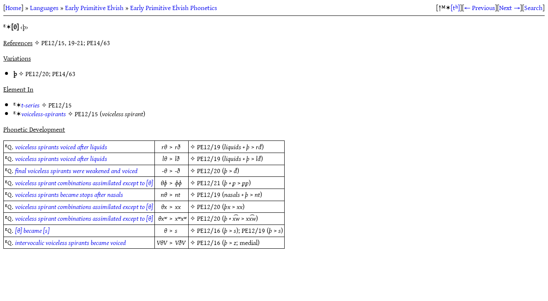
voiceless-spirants (43, 114)
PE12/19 (208, 147)
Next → (509, 7)
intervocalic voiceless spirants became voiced (70, 242)
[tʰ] (455, 7)
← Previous (479, 7)
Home (13, 7)
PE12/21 (208, 183)
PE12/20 (37, 73)
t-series (30, 105)
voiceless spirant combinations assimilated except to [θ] (84, 183)
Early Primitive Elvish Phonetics (173, 7)
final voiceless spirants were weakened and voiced (76, 170)
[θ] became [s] (32, 230)
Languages (44, 7)
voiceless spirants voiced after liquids (61, 147)
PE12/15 (60, 105)
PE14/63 (64, 73)
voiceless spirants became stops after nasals (69, 194)
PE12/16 (208, 230)
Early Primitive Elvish (94, 7)
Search (533, 7)
